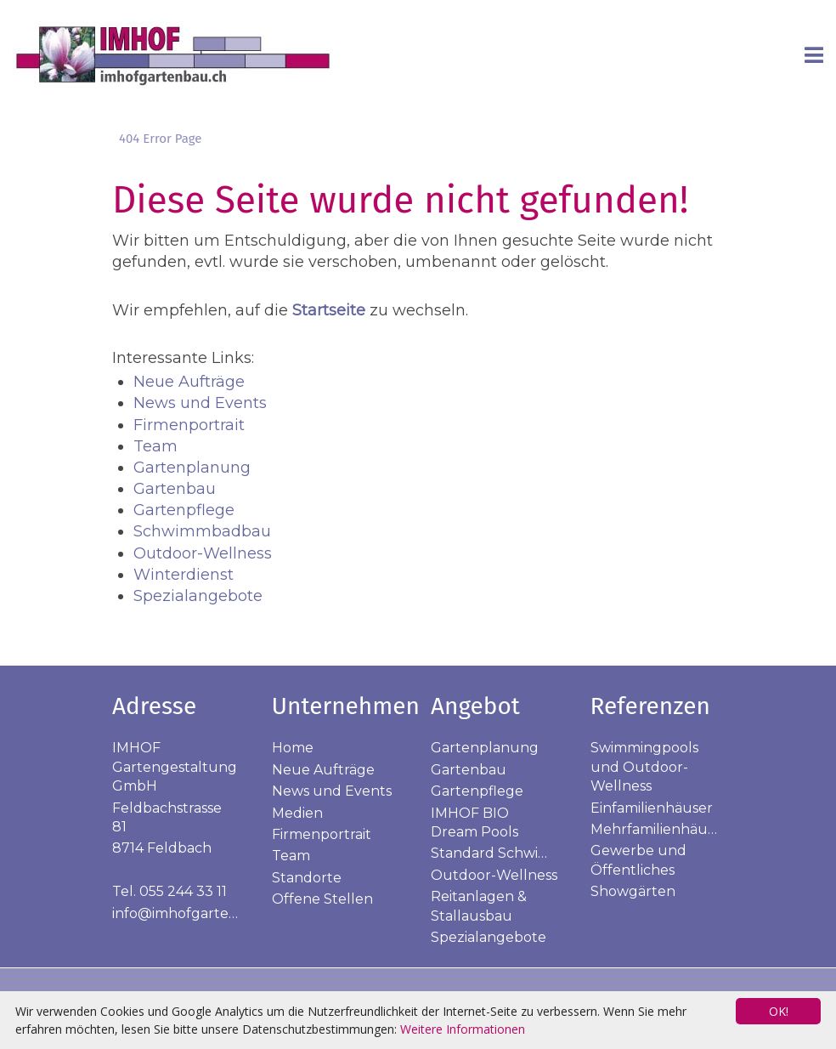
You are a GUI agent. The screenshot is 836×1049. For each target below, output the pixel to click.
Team (155, 446)
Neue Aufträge (189, 381)
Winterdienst (183, 574)
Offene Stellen (322, 899)
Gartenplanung (192, 467)
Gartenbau (174, 488)
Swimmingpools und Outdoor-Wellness (644, 767)
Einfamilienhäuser (651, 808)
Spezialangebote (198, 596)
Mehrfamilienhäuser (659, 829)
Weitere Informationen (462, 1029)
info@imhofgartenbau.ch (198, 913)
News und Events (200, 403)
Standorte (307, 878)
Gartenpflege (183, 510)
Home (293, 748)
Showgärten (632, 891)
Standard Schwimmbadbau (525, 853)
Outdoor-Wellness (202, 553)
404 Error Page (160, 138)
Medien (297, 813)
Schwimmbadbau (202, 531)
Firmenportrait (189, 425)
